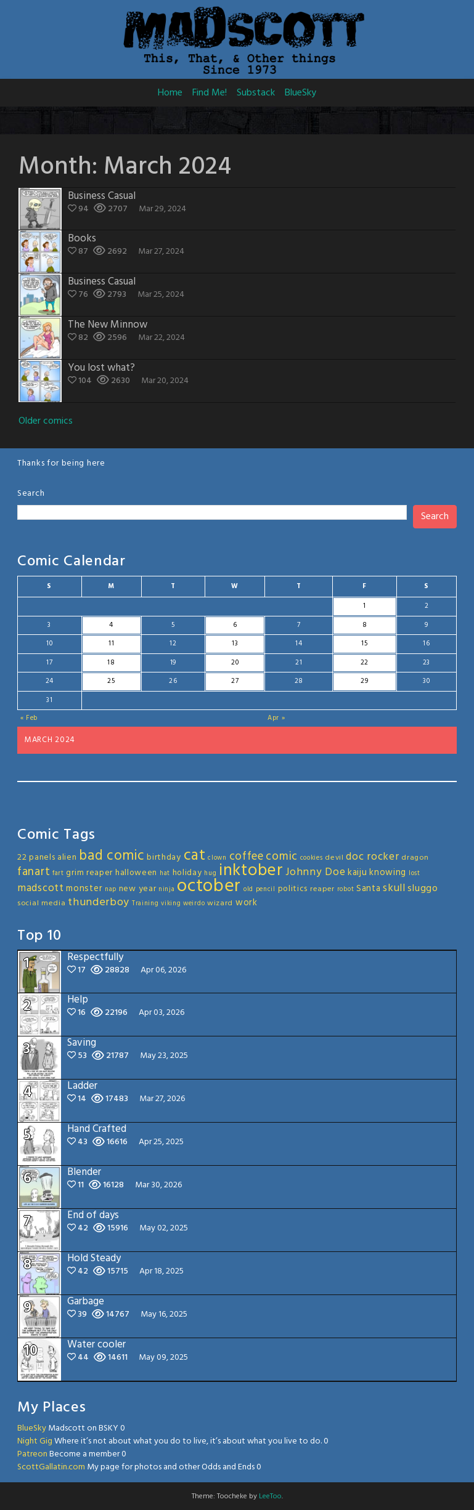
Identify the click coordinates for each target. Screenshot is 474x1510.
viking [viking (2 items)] (171, 903)
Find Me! (209, 93)
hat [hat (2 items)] (165, 873)
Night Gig (34, 1441)
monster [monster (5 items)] (84, 888)
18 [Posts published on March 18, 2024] (111, 662)
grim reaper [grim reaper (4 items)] (89, 873)
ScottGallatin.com (51, 1467)
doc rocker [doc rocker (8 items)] (372, 857)
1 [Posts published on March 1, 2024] (364, 606)
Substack (256, 93)
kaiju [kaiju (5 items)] (357, 872)
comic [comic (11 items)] (282, 856)
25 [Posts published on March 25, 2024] (111, 681)
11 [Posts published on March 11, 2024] (111, 643)
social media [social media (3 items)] (41, 903)
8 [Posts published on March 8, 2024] (364, 625)
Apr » (276, 718)
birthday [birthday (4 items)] (164, 857)
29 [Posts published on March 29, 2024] (364, 681)
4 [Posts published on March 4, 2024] (111, 625)
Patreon (32, 1454)
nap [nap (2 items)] (110, 889)
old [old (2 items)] (248, 889)
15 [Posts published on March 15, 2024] (364, 643)
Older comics (45, 421)
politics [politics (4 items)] (293, 889)
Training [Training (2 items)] (145, 903)
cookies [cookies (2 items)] (311, 858)
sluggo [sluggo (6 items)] (422, 889)
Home (170, 93)
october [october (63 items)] (209, 886)
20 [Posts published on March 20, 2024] (235, 662)
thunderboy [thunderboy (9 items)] (98, 902)
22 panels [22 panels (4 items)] (36, 857)
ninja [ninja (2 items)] (166, 889)
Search (30, 493)
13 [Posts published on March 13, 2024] (235, 643)
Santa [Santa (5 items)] (368, 888)
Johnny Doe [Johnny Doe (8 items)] (315, 872)
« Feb (29, 718)
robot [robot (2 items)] (345, 889)
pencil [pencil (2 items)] (266, 889)
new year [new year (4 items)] (138, 889)
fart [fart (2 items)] (58, 873)
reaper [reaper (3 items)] (322, 889)
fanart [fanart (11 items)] (33, 872)
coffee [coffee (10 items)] (246, 856)
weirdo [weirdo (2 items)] (194, 903)
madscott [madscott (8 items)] (40, 888)
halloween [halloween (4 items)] (136, 873)
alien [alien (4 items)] (67, 857)
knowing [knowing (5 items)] (387, 872)
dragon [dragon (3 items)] (414, 858)
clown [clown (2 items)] (217, 858)
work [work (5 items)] (246, 902)
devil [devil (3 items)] (334, 858)
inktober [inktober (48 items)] (251, 870)
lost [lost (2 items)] (414, 873)
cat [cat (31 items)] (195, 855)
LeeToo (270, 1496)
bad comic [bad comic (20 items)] (111, 856)
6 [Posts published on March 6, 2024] (235, 625)
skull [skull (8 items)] (394, 888)
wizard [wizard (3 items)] (220, 903)
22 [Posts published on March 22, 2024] (365, 662)
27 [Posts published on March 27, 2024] (235, 681)
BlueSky (300, 93)
